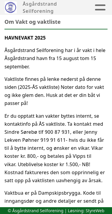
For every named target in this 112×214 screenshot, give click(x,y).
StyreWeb (95, 210)
